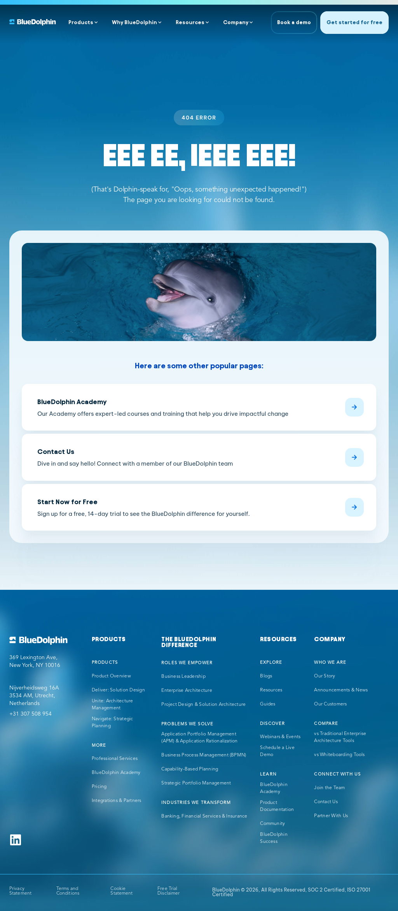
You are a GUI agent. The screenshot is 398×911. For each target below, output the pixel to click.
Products (80, 22)
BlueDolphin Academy (116, 772)
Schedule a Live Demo (277, 751)
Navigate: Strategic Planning (112, 722)
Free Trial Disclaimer (168, 891)
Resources (190, 22)
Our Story (324, 676)
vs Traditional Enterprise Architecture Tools (340, 737)
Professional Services (115, 758)
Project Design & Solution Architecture (203, 704)
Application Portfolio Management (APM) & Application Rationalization (199, 738)
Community (272, 823)
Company (235, 22)
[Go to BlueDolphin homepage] (44, 641)
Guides (267, 704)
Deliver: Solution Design (118, 690)
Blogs (266, 676)
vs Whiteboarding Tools (339, 755)
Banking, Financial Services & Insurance (204, 816)
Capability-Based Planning (189, 769)
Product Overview (111, 676)
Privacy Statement (20, 891)
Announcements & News (341, 690)
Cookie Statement (121, 891)
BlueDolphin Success (274, 838)
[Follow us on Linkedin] (15, 840)
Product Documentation (277, 806)
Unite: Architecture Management (112, 705)
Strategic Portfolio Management (196, 783)
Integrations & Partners (116, 800)
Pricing (99, 786)
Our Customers (330, 704)
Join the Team (329, 788)
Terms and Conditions (67, 891)
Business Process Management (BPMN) (203, 755)
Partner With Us (331, 816)
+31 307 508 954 (30, 714)
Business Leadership (183, 676)
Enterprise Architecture (186, 690)
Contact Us (325, 802)
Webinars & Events (280, 737)
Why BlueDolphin (134, 22)
